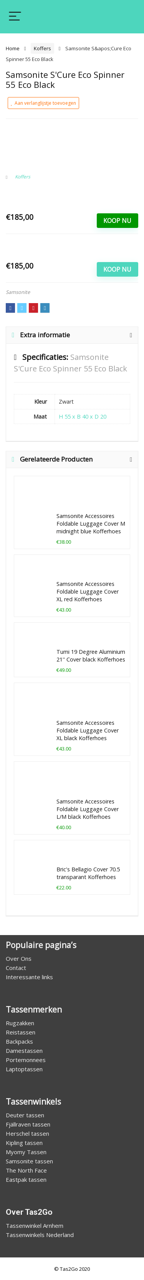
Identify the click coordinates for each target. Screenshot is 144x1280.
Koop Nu (117, 220)
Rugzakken (20, 1023)
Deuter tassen (25, 1115)
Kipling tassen (24, 1142)
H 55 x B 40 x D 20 (82, 416)
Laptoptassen (24, 1069)
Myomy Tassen (26, 1152)
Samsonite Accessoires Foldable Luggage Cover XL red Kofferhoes (87, 591)
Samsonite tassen (29, 1161)
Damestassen (24, 1050)
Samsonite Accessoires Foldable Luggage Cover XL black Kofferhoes (87, 730)
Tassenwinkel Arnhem (34, 1225)
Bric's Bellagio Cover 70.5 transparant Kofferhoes (88, 873)
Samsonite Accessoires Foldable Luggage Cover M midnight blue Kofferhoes (90, 523)
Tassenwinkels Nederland (40, 1235)
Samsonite (18, 292)
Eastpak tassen (26, 1179)
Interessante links (29, 977)
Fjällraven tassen (28, 1124)
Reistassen (20, 1032)
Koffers (42, 48)
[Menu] (15, 17)
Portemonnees (26, 1060)
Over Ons (18, 958)
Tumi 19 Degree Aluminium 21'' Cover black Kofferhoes (90, 655)
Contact (16, 968)
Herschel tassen (27, 1133)
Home (13, 48)
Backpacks (19, 1041)
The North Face (26, 1170)
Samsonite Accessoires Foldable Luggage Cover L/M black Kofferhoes (87, 809)
